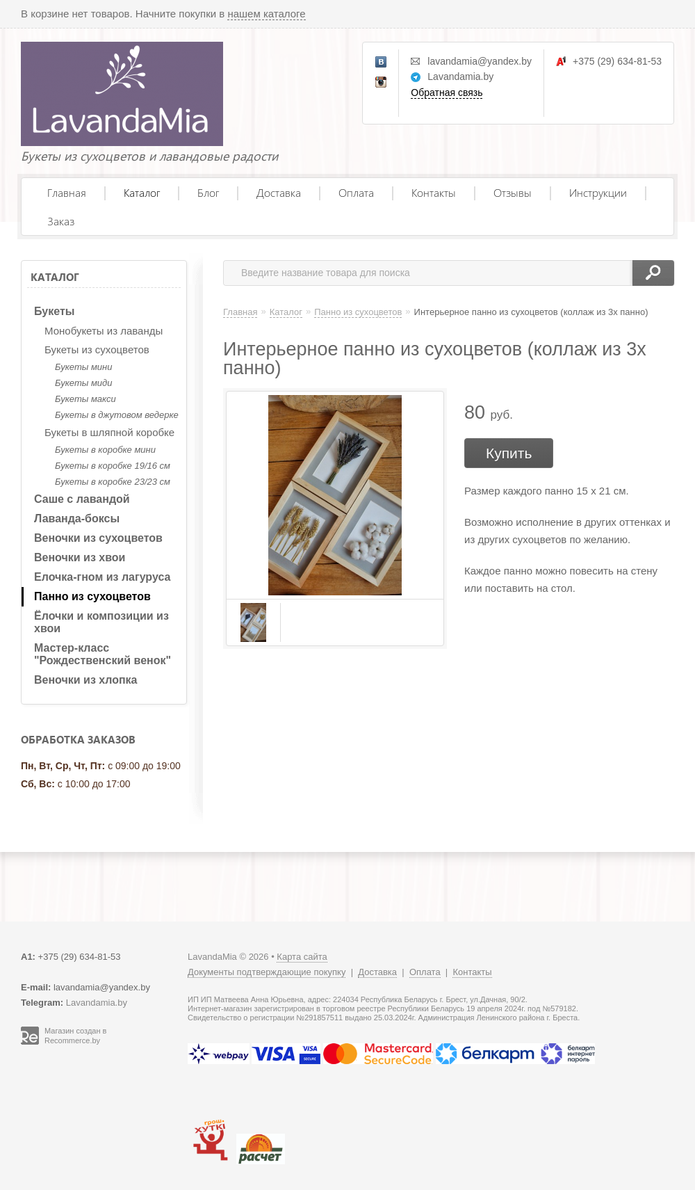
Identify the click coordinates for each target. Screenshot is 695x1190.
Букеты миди (83, 383)
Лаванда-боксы (77, 518)
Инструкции (598, 192)
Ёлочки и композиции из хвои (101, 622)
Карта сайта (302, 956)
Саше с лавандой (82, 499)
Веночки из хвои (79, 557)
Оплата (356, 192)
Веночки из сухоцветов (98, 538)
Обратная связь (446, 92)
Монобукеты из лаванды (103, 331)
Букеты (54, 311)
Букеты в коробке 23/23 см (112, 481)
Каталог (142, 192)
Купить (509, 453)
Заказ (60, 221)
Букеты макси (85, 399)
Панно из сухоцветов (92, 596)
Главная (66, 192)
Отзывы (512, 192)
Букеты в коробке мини (105, 449)
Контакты (433, 192)
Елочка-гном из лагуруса (102, 577)
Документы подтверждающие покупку (266, 972)
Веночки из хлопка (86, 680)
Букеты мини (83, 367)
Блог (208, 192)
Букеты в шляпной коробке (109, 432)
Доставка (278, 192)
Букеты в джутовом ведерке (117, 415)
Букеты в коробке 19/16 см (112, 465)
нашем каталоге (266, 13)
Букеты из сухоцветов (96, 349)
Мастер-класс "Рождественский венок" (102, 654)
